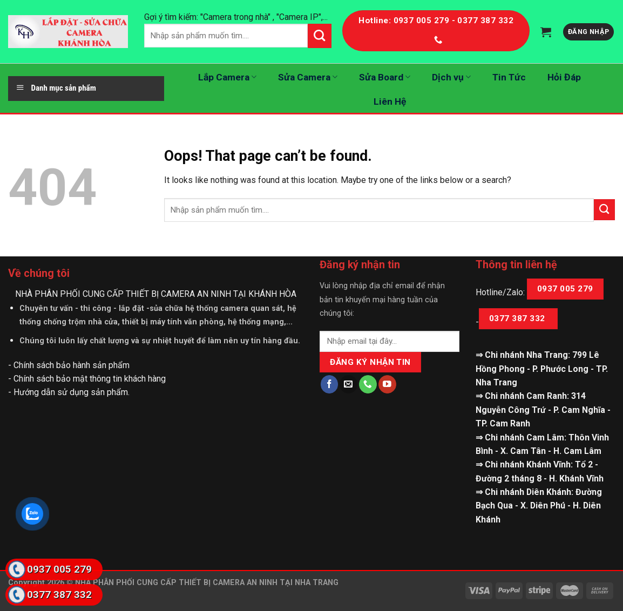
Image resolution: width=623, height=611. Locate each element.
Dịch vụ (451, 77)
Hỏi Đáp (564, 77)
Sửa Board (384, 77)
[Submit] (604, 209)
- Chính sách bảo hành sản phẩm (69, 365)
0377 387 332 (518, 318)
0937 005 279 (565, 289)
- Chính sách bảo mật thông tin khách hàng (87, 379)
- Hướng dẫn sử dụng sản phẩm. (69, 392)
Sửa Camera (307, 77)
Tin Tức (509, 77)
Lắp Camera (227, 77)
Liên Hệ (390, 101)
